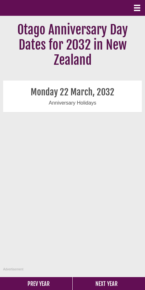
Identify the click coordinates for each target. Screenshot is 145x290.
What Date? (31, 8)
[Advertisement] (71, 193)
